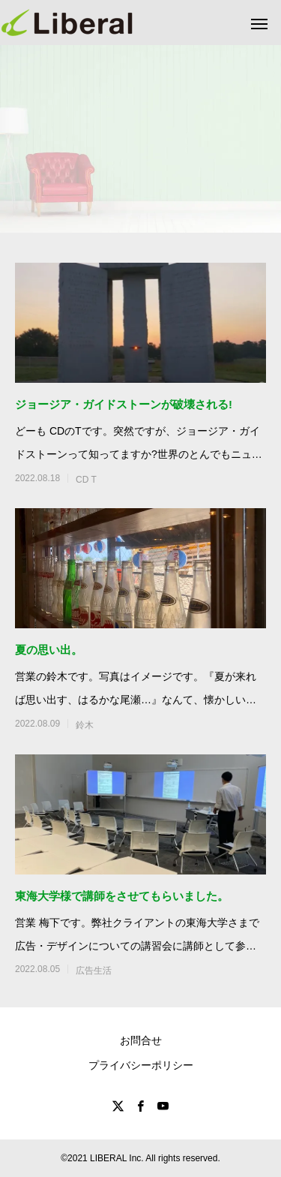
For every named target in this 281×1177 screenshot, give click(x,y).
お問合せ (141, 1040)
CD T (86, 479)
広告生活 (94, 970)
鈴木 (85, 725)
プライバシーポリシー (140, 1065)
